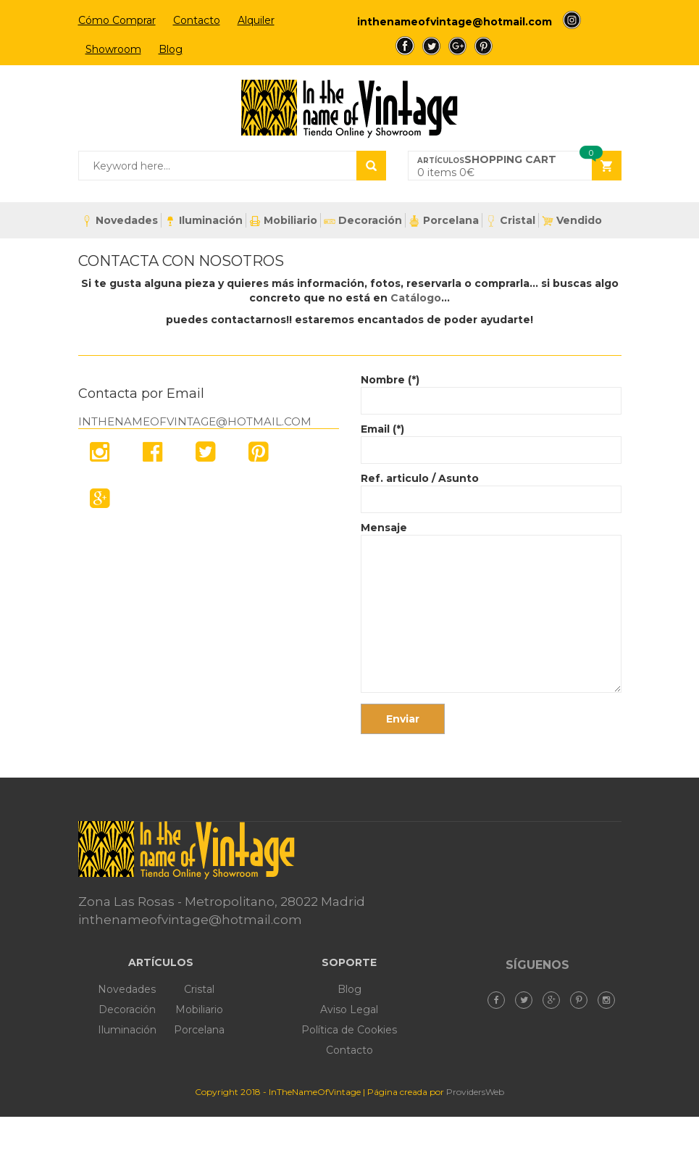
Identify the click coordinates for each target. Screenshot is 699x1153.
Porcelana (444, 221)
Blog (171, 49)
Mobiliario (283, 220)
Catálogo (415, 297)
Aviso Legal (349, 1009)
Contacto (196, 20)
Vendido (572, 220)
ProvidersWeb (475, 1091)
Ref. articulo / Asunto (491, 489)
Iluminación (203, 220)
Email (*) (491, 440)
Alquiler (256, 20)
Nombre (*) (491, 390)
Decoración (363, 220)
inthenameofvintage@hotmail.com (454, 21)
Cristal (510, 220)
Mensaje (491, 608)
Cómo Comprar (117, 20)
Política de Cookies (349, 1029)
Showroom (113, 49)
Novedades (119, 220)
